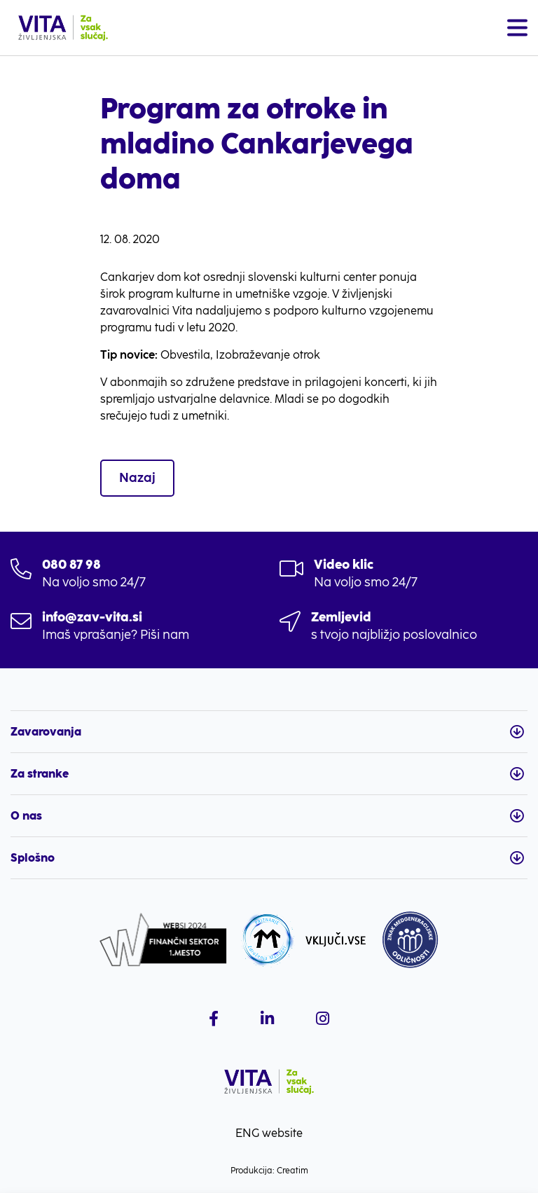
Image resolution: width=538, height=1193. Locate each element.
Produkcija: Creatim (269, 1170)
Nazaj (137, 477)
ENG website (269, 1133)
